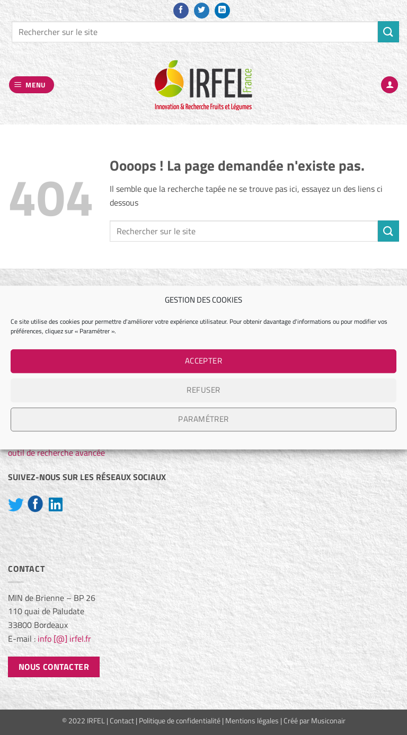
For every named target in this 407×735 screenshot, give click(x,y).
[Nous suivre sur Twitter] (201, 11)
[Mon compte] (389, 85)
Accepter (204, 361)
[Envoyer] (388, 31)
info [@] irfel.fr (64, 638)
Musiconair (328, 721)
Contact (122, 721)
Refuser (203, 390)
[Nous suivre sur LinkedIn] (222, 11)
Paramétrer (203, 419)
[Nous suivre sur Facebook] (181, 11)
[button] (32, 85)
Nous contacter (54, 666)
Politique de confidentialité (179, 721)
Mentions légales (252, 721)
